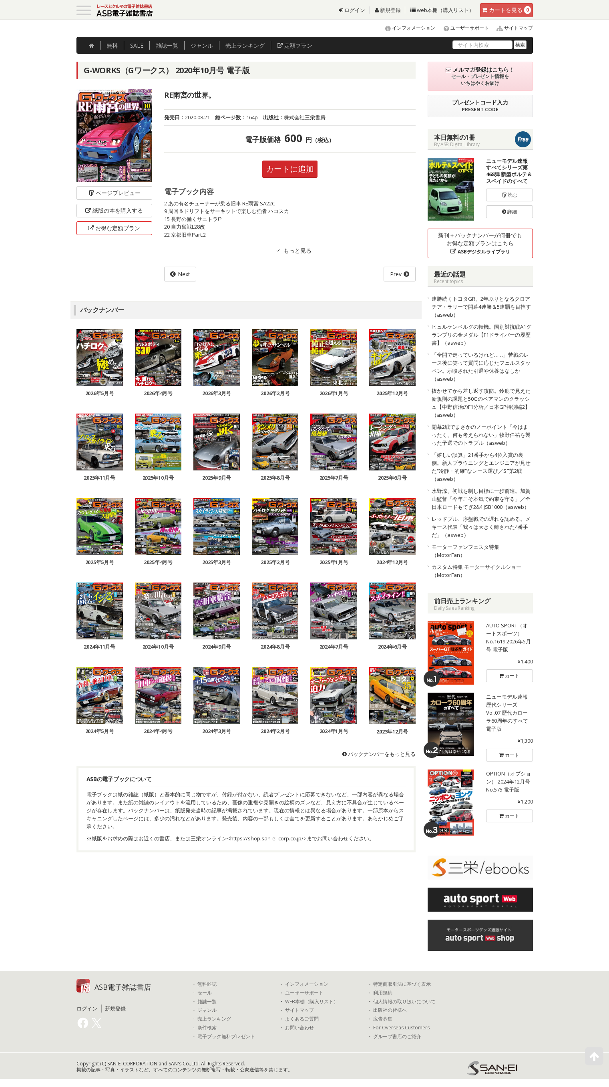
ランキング (245, 45)
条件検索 (207, 1028)
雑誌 (167, 45)
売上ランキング (214, 1019)
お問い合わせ (299, 1028)
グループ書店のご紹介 (397, 1036)
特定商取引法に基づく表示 (402, 984)
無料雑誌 (207, 984)
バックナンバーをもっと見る (379, 753)
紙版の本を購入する (114, 210)
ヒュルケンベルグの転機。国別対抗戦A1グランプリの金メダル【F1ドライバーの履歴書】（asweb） (481, 334)
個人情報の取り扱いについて (404, 1002)
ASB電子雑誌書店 (122, 987)
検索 (520, 44)
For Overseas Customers (401, 1028)
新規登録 (388, 10)
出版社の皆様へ (390, 1010)
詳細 (509, 211)
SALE (136, 45)
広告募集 (382, 1019)
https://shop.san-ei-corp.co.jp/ (266, 838)
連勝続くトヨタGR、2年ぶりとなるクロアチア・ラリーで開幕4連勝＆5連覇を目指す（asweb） (481, 306)
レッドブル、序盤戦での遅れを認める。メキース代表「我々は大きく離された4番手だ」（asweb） (481, 526)
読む (510, 194)
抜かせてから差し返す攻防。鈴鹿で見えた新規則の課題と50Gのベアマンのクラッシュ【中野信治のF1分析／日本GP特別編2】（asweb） (481, 402)
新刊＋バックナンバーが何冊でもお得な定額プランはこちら (480, 243)
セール (204, 993)
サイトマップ (511, 27)
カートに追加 (290, 168)
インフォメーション (406, 27)
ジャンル (202, 45)
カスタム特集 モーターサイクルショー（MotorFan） (476, 571)
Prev (396, 274)
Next (184, 274)
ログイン (352, 10)
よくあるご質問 (302, 1019)
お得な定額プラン (114, 228)
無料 (112, 45)
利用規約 (382, 993)
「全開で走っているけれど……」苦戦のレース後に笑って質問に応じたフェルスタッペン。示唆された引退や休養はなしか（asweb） (481, 366)
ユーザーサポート (462, 27)
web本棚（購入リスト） (442, 10)
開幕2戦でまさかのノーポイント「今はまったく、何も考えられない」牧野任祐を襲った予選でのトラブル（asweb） (481, 434)
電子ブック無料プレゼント (226, 1036)
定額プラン (294, 45)
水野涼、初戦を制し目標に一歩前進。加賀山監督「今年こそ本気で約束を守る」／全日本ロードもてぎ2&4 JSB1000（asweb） (481, 498)
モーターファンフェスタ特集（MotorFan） (465, 551)
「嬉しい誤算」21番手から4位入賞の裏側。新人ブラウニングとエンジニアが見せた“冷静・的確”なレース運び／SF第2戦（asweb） (481, 466)
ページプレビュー (114, 193)
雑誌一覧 (207, 1002)
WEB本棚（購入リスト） (311, 1002)
